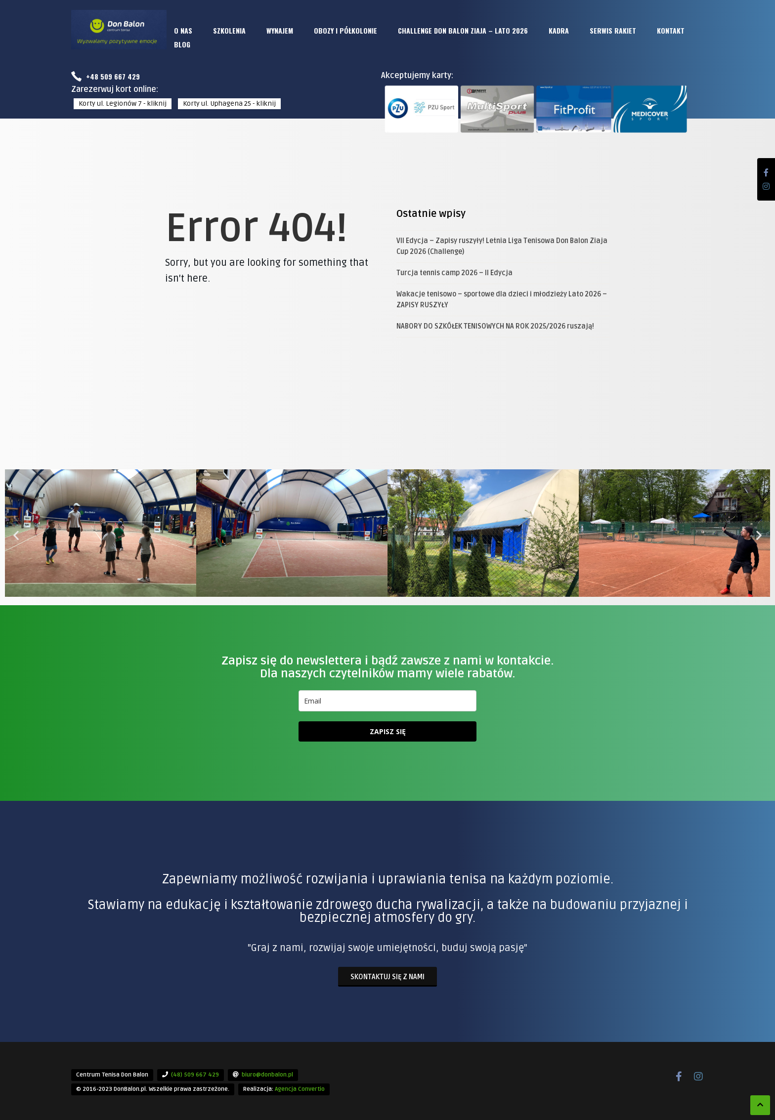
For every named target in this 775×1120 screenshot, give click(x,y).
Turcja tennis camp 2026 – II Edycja (454, 273)
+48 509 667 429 (105, 76)
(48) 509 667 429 (195, 1075)
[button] (16, 535)
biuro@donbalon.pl (267, 1075)
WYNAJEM (279, 30)
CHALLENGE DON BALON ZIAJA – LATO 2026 (463, 30)
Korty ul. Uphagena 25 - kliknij (229, 103)
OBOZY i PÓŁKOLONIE (345, 30)
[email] (387, 700)
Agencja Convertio (300, 1089)
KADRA (559, 30)
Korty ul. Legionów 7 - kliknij (123, 103)
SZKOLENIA (229, 30)
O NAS (183, 30)
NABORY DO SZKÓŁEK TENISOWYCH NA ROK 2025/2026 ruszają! (495, 326)
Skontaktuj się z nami (387, 977)
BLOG (182, 44)
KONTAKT (671, 30)
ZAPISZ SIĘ (388, 731)
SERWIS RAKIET (613, 30)
